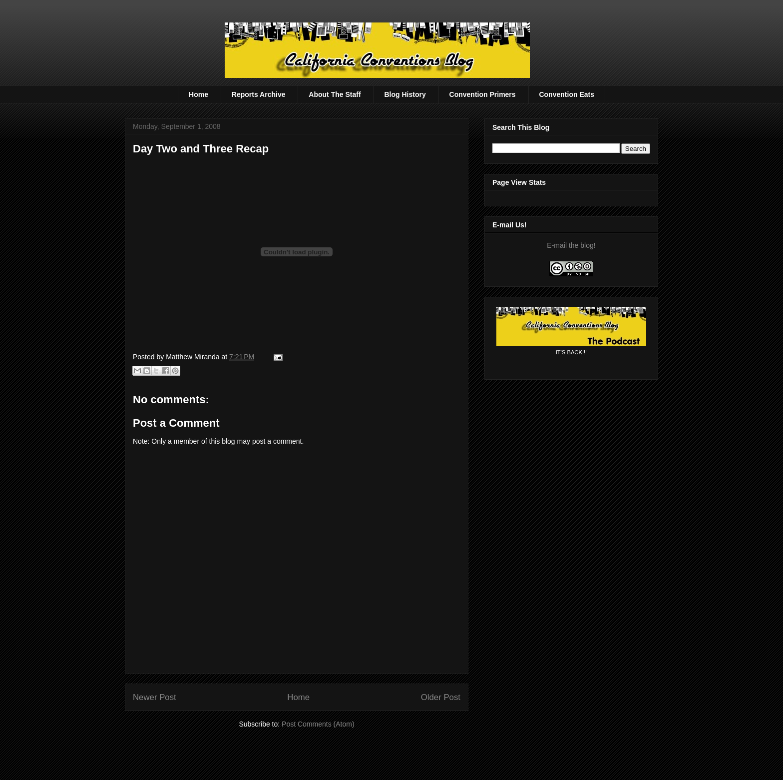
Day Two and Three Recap (201, 148)
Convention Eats (566, 94)
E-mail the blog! (571, 245)
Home (198, 94)
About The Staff (335, 94)
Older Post (440, 697)
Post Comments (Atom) (318, 724)
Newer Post (154, 697)
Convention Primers (482, 94)
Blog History (404, 94)
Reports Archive (259, 94)
